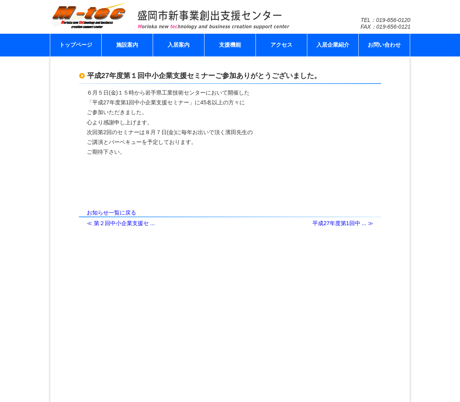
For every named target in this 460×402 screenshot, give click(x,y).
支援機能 (230, 45)
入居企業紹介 (332, 45)
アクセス (281, 45)
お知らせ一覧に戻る (111, 212)
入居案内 (179, 45)
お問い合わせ (384, 45)
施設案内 (127, 45)
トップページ (75, 45)
